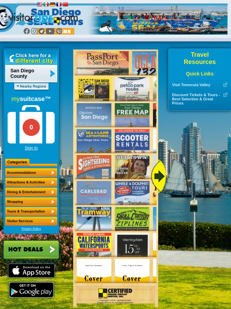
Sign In (31, 148)
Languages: (27, 4)
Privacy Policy (31, 228)
